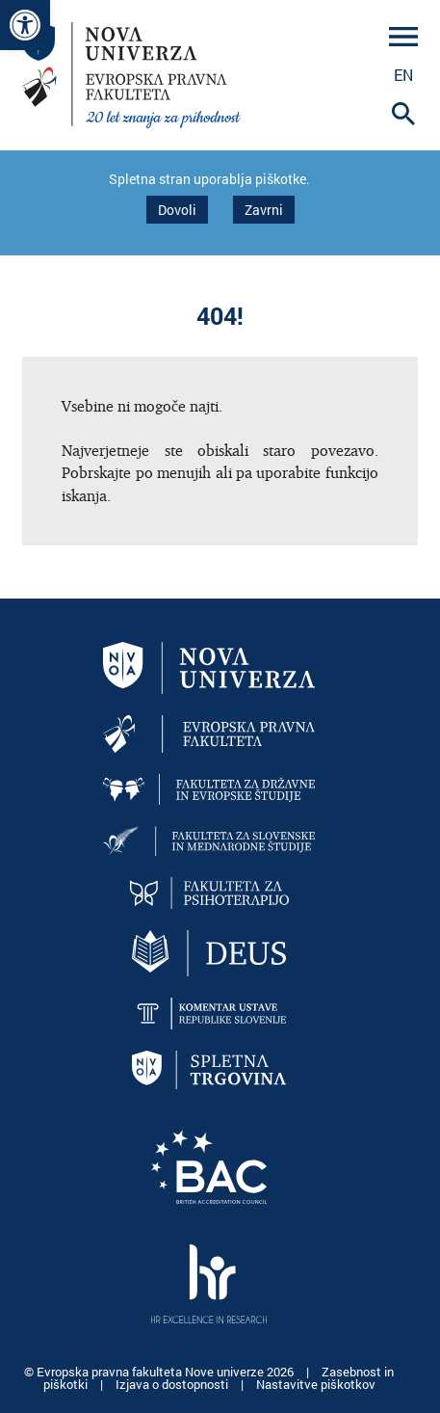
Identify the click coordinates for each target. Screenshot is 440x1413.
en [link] (403, 75)
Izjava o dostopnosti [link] (173, 1384)
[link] (25, 25)
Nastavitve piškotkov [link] (315, 1384)
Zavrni (264, 209)
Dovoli (177, 209)
